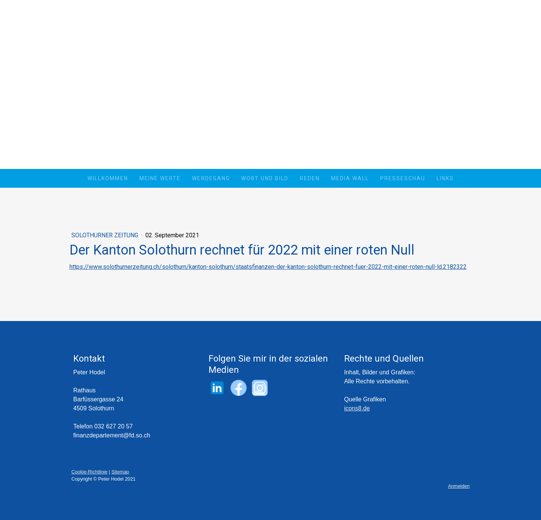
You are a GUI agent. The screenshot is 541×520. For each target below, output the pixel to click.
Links (445, 178)
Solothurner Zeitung (105, 235)
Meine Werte (160, 178)
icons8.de (357, 408)
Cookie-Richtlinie (89, 472)
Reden (310, 178)
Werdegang (211, 178)
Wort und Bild (265, 178)
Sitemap (120, 472)
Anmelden (459, 486)
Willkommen (108, 178)
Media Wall (350, 178)
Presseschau (402, 178)
